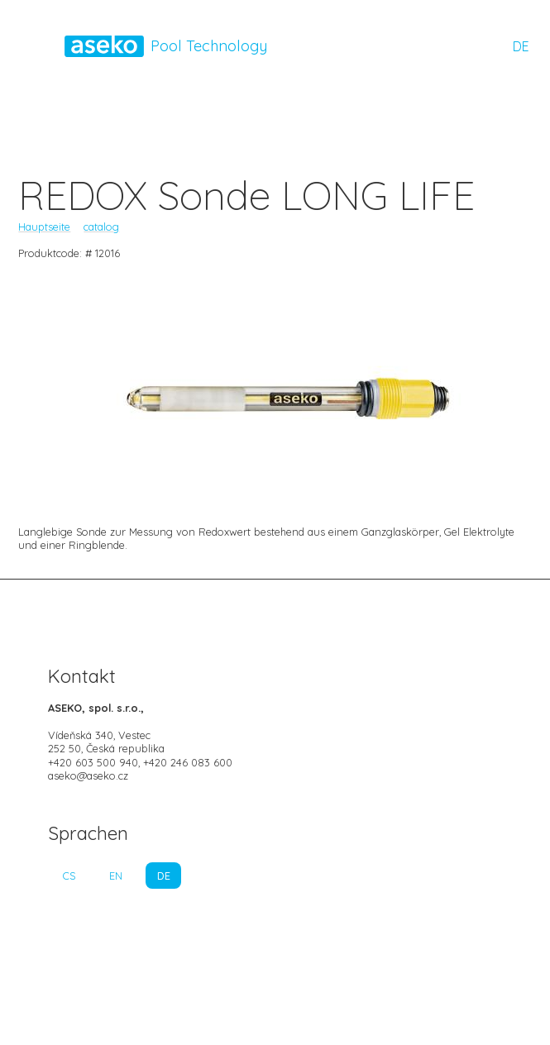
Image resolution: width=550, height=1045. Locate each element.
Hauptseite (44, 226)
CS (69, 875)
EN (115, 875)
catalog (101, 226)
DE (521, 46)
